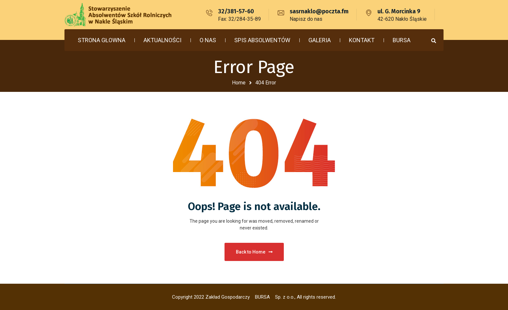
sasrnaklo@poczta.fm (319, 11)
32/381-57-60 (236, 11)
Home (239, 83)
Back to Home (254, 251)
